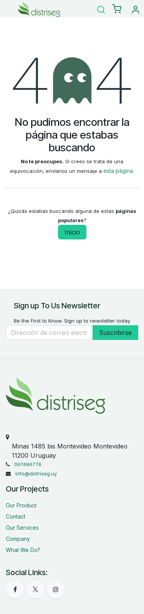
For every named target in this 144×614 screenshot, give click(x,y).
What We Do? (23, 550)
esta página (118, 170)
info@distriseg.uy (36, 473)
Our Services (22, 527)
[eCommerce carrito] (116, 9)
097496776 (27, 464)
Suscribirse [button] (115, 332)
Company (18, 538)
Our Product (21, 505)
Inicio (72, 232)
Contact (15, 516)
